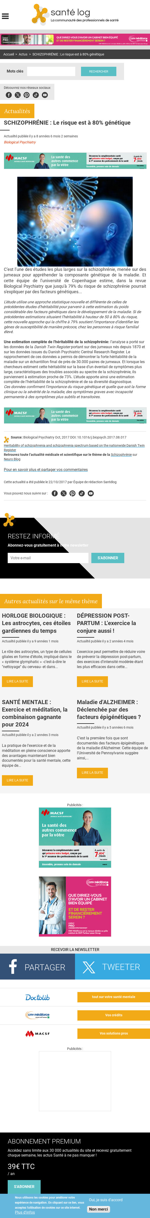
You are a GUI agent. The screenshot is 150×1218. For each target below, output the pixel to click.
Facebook (9, 94)
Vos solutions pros (114, 1033)
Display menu (5, 15)
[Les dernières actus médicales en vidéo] (75, 1110)
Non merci (98, 1209)
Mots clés (15, 71)
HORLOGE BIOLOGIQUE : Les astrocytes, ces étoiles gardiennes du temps (36, 623)
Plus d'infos (25, 1212)
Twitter (18, 94)
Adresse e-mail (21, 550)
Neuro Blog (12, 459)
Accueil (8, 54)
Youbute (45, 94)
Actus (23, 54)
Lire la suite (17, 681)
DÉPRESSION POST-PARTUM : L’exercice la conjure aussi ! (106, 623)
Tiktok (35, 94)
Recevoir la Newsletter (75, 949)
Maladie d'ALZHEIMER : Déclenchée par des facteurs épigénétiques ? (109, 709)
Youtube (91, 492)
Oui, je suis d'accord (106, 1200)
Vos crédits (113, 1015)
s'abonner (24, 1186)
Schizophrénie (121, 455)
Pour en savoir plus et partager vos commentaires (46, 469)
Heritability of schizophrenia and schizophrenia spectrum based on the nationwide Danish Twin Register (74, 448)
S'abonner (108, 558)
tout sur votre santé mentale (113, 997)
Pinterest (27, 94)
